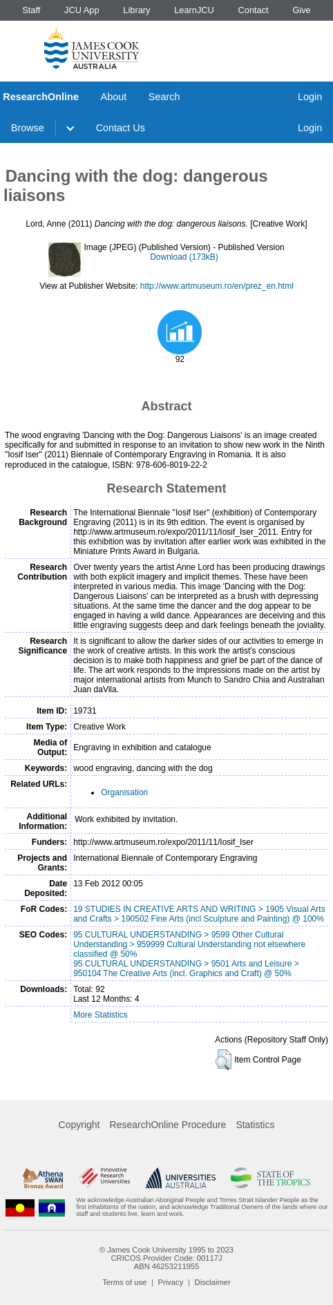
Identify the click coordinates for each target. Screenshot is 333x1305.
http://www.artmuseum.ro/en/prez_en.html (217, 286)
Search (164, 96)
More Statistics (100, 1015)
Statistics (255, 1124)
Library (136, 10)
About (114, 96)
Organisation (124, 792)
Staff (31, 10)
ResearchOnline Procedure (168, 1124)
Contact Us (120, 127)
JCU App (81, 10)
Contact (253, 10)
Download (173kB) (184, 257)
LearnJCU (194, 10)
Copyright (79, 1124)
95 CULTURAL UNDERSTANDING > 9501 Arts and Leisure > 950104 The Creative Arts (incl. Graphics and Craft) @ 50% (186, 968)
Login (310, 96)
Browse (27, 127)
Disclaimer (213, 1282)
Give (301, 10)
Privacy (171, 1282)
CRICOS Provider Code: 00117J (166, 1258)
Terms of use (124, 1282)
